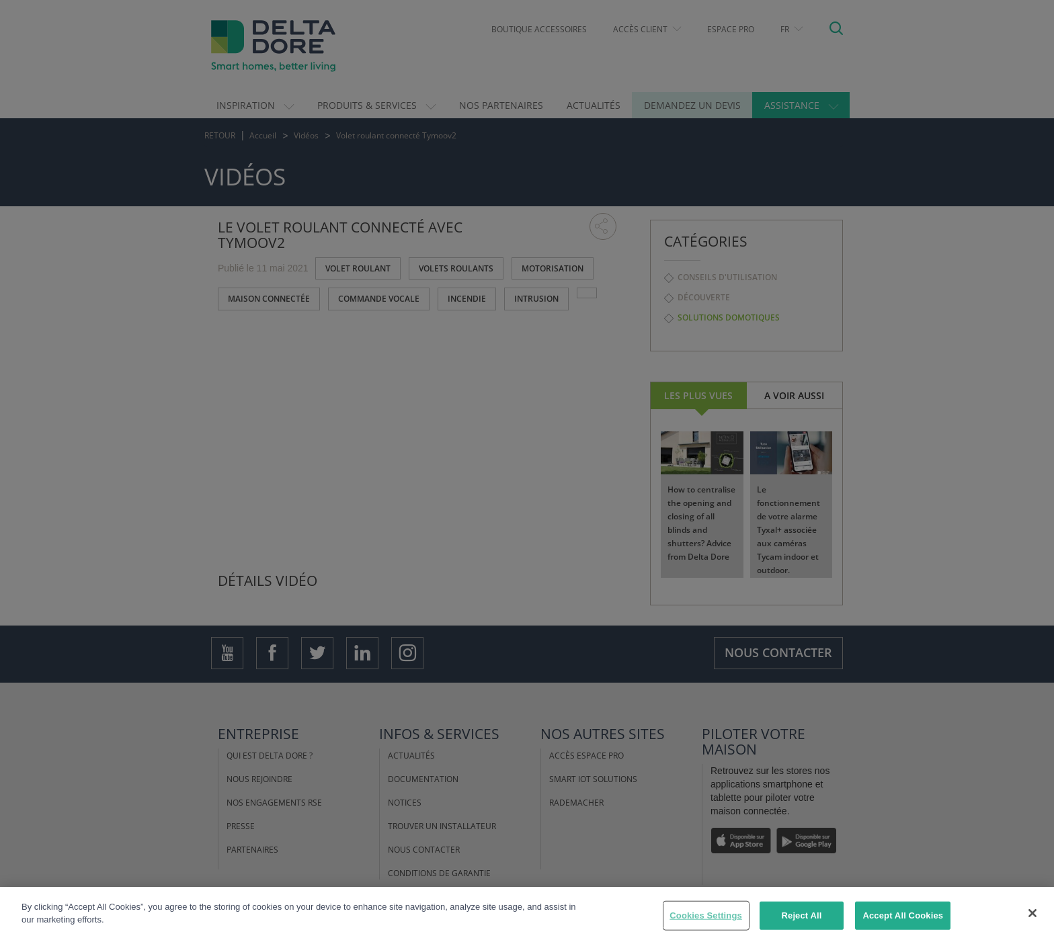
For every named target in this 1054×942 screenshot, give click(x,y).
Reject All (802, 915)
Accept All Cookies (902, 915)
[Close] (1032, 913)
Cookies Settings (706, 915)
